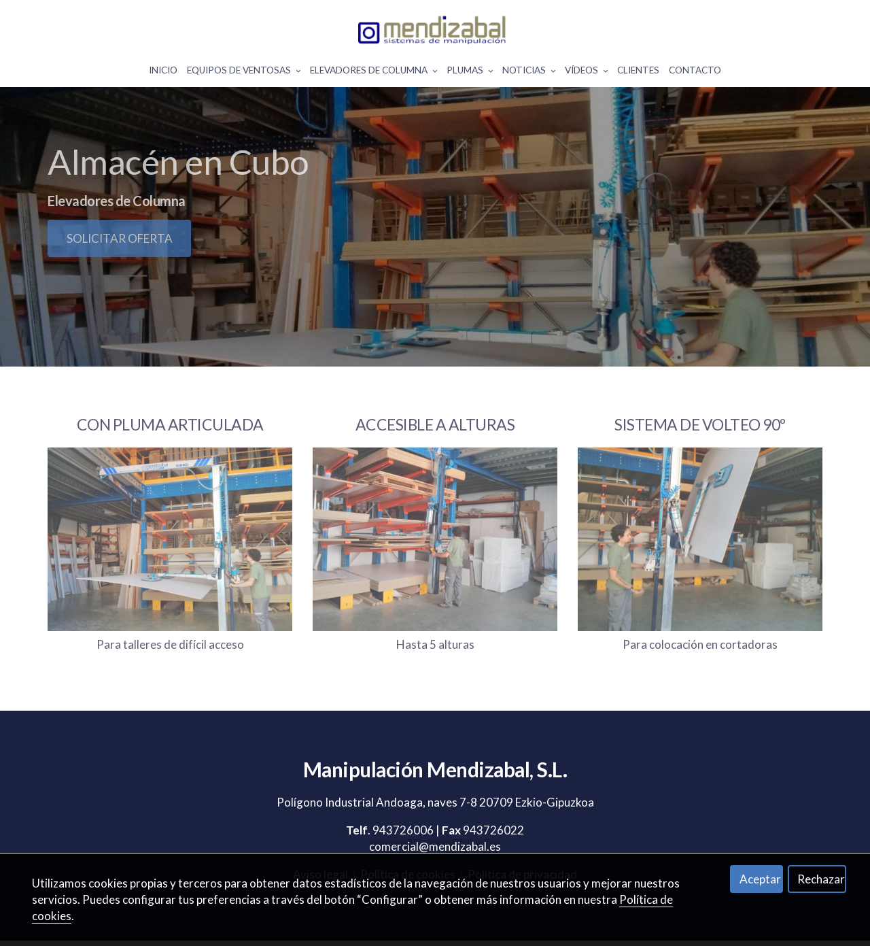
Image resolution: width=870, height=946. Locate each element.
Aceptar (760, 879)
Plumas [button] (470, 72)
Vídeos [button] (586, 72)
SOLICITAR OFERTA (120, 278)
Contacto (695, 72)
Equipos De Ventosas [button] (243, 72)
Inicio (163, 72)
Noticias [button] (528, 72)
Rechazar (821, 879)
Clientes (638, 72)
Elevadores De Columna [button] (373, 72)
